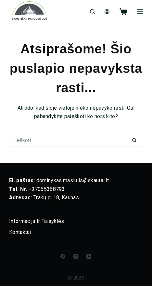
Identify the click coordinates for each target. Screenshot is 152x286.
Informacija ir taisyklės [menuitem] (36, 221)
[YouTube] (88, 256)
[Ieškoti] (92, 11)
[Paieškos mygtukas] (134, 140)
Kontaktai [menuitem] (20, 232)
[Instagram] (75, 256)
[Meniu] (140, 11)
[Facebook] (62, 256)
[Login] (107, 11)
